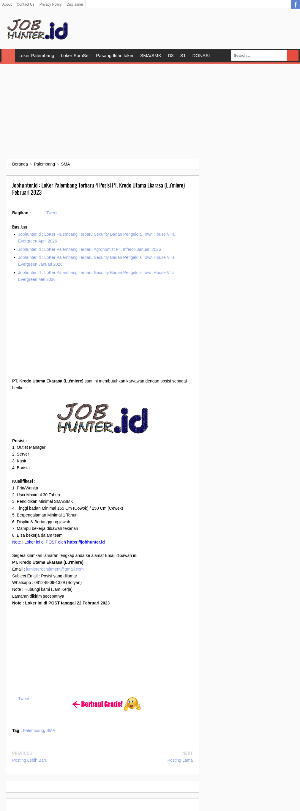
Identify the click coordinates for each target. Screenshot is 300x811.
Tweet (51, 212)
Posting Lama (180, 760)
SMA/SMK (150, 55)
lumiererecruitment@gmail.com (55, 569)
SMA (50, 730)
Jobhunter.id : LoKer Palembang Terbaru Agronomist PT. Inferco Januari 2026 (89, 249)
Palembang (33, 730)
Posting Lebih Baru (29, 760)
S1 (183, 55)
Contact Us (25, 4)
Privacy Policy (51, 4)
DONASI (201, 55)
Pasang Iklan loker (115, 55)
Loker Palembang (36, 55)
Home (8, 55)
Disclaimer (75, 4)
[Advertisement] (150, 111)
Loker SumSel (75, 55)
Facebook (295, 4)
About (7, 4)
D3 (171, 55)
